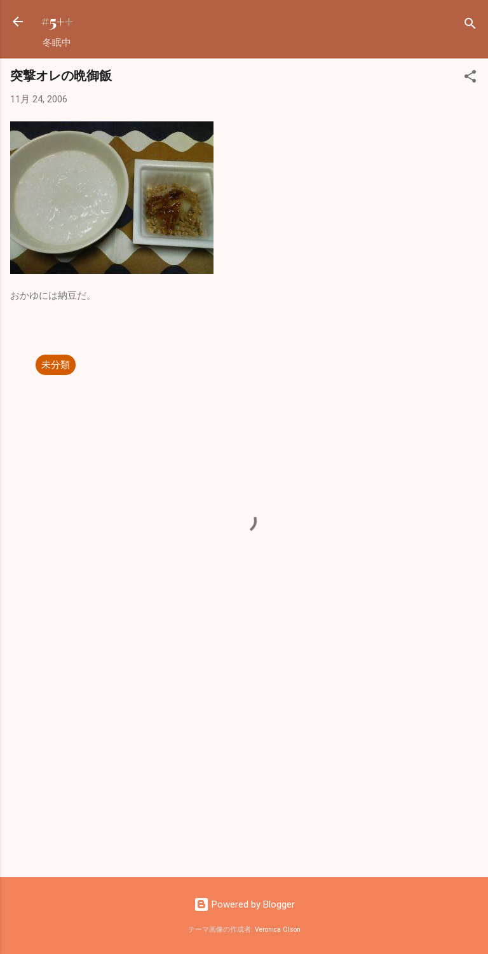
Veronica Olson (278, 929)
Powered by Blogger (244, 904)
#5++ (57, 21)
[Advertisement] (244, 768)
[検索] (470, 25)
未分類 (55, 365)
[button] (470, 78)
